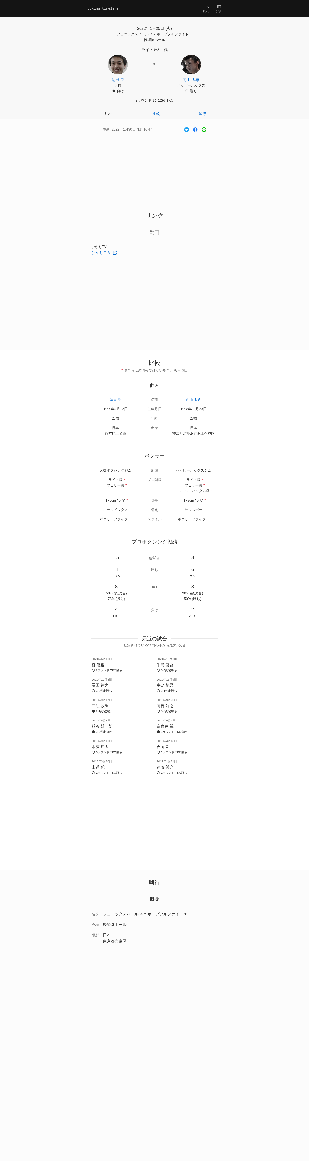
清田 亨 (115, 400)
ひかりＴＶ (101, 252)
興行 (202, 114)
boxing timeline (103, 9)
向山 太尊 (193, 400)
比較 (156, 114)
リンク (108, 114)
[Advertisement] (154, 167)
